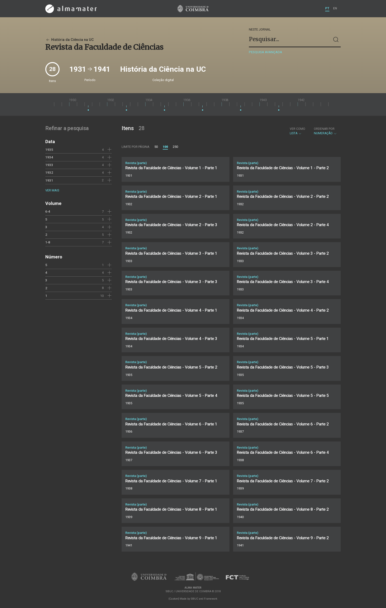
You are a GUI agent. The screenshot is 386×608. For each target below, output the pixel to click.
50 (156, 147)
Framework (210, 598)
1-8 (47, 242)
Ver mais (52, 190)
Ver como (297, 129)
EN (335, 8)
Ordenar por (324, 129)
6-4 (47, 211)
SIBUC (194, 598)
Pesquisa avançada (265, 52)
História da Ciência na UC (69, 40)
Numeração (325, 131)
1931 (49, 180)
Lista (297, 131)
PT (327, 8)
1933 (49, 165)
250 (175, 147)
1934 (49, 157)
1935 (49, 150)
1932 (49, 172)
